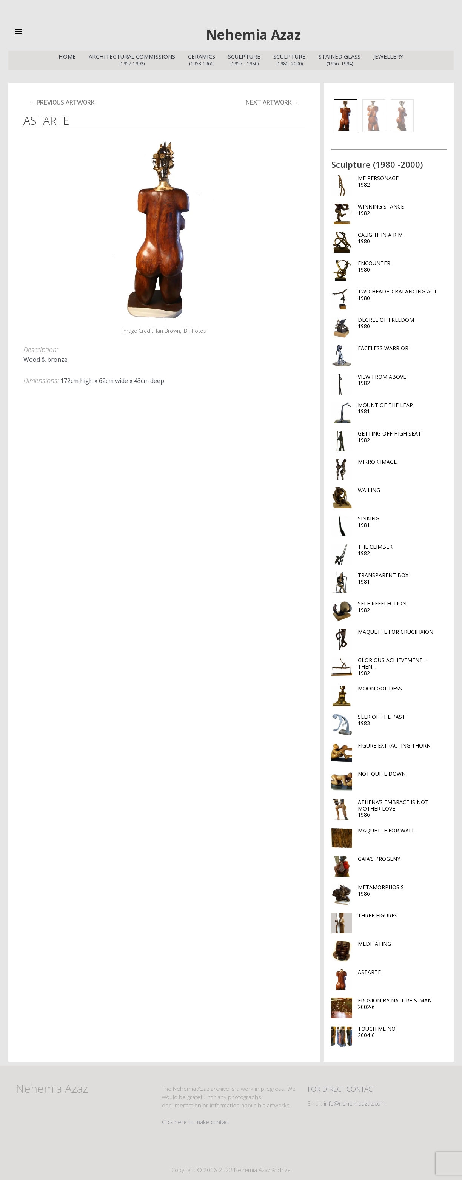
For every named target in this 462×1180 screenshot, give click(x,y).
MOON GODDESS (380, 686)
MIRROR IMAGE (377, 460)
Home (67, 55)
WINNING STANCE (402, 208)
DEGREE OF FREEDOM (402, 321)
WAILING (369, 488)
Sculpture (244, 58)
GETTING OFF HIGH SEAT (402, 435)
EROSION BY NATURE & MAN (402, 1002)
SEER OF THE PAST (402, 718)
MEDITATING (374, 942)
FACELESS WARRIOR (383, 346)
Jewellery (388, 55)
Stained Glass (339, 58)
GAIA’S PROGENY (379, 857)
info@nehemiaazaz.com (354, 1102)
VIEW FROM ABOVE (402, 378)
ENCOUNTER (402, 265)
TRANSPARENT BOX (402, 577)
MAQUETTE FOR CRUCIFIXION (395, 630)
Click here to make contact (195, 1120)
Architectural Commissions (132, 58)
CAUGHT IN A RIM (402, 236)
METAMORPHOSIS (402, 889)
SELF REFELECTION (402, 605)
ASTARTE (369, 970)
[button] (30, 31)
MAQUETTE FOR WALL (386, 828)
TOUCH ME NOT (402, 1030)
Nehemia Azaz (253, 33)
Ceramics (201, 58)
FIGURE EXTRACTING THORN (394, 744)
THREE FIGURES (377, 913)
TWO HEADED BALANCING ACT (402, 293)
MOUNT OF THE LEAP (402, 407)
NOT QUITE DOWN (382, 772)
